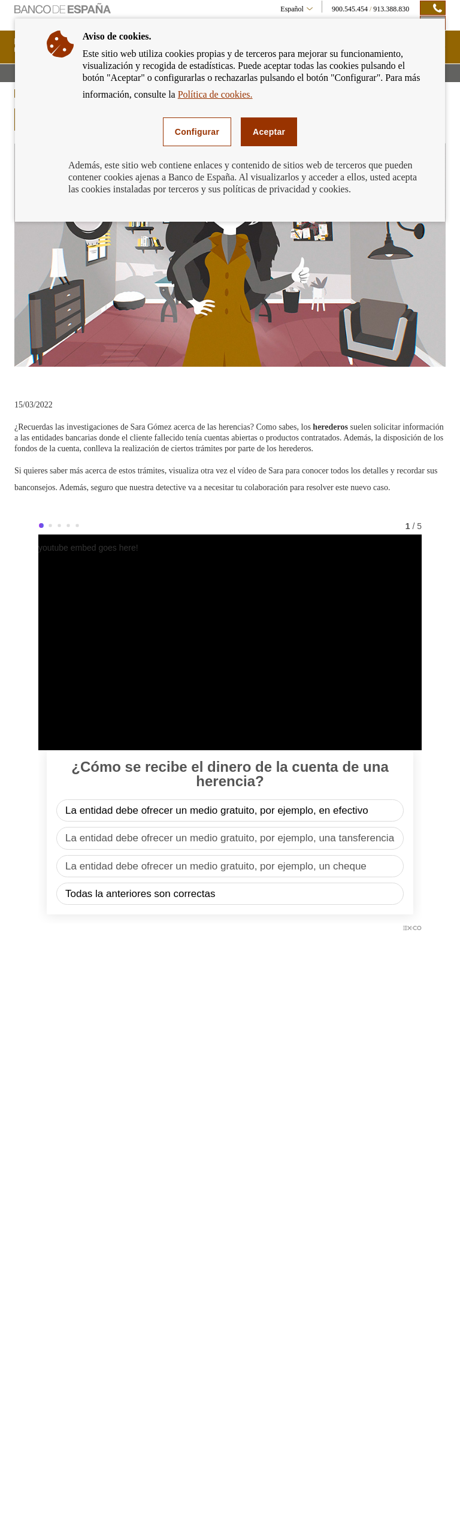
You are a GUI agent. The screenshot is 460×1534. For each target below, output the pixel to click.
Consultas (319, 1501)
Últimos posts (230, 1126)
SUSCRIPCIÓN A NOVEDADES (86, 1127)
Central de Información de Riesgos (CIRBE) (387, 1352)
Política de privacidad (190, 1501)
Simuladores (190, 1309)
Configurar (197, 132)
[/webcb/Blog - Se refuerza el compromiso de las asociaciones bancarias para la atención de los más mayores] (339, 1073)
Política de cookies (264, 1501)
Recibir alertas (231, 1184)
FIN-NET (351, 1380)
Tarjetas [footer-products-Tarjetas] (35, 1347)
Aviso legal (75, 1501)
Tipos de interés (194, 1328)
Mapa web (29, 1501)
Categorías (373, 1126)
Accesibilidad (125, 1501)
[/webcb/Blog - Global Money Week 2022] (121, 1073)
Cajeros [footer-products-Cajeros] (35, 1386)
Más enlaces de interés (369, 1425)
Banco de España (362, 1325)
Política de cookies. (215, 94)
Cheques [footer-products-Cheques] (36, 1367)
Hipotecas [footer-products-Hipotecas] (38, 1309)
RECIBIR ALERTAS (388, 1256)
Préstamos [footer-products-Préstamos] (38, 1328)
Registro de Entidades (368, 1403)
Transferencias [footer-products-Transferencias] (45, 1405)
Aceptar (269, 132)
